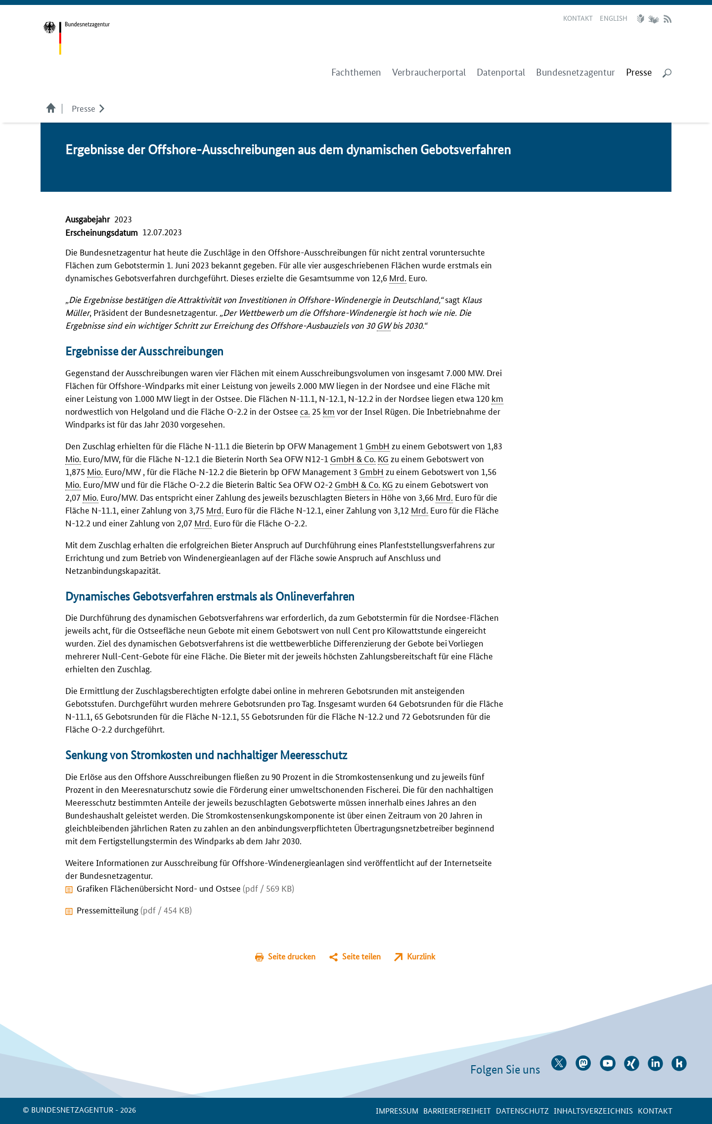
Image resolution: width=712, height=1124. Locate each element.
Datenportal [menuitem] (501, 72)
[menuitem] (639, 73)
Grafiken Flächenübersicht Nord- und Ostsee (185, 888)
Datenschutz (522, 1110)
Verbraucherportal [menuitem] (429, 72)
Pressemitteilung (134, 909)
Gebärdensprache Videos (653, 19)
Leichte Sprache (642, 19)
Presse (83, 108)
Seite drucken (291, 956)
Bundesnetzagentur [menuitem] (575, 72)
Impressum (397, 1110)
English (613, 18)
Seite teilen (361, 956)
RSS (667, 19)
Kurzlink (421, 956)
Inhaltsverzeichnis (593, 1110)
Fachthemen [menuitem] (356, 72)
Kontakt (578, 18)
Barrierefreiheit (457, 1110)
